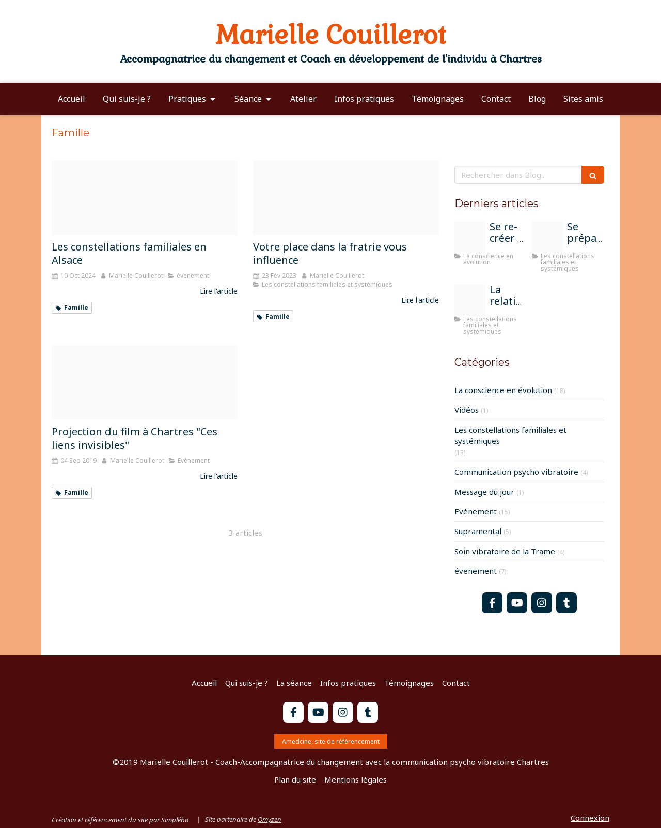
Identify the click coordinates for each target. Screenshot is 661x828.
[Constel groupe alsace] (145, 198)
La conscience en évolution (503, 390)
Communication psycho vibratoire (516, 471)
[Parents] (547, 237)
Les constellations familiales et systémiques (510, 435)
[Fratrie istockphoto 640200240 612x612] (346, 198)
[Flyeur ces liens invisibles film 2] (145, 383)
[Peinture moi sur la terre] (469, 237)
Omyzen (269, 819)
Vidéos (466, 409)
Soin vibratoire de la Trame (504, 551)
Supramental (477, 531)
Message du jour (484, 492)
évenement (475, 571)
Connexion (590, 818)
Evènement (475, 511)
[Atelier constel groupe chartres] (469, 300)
